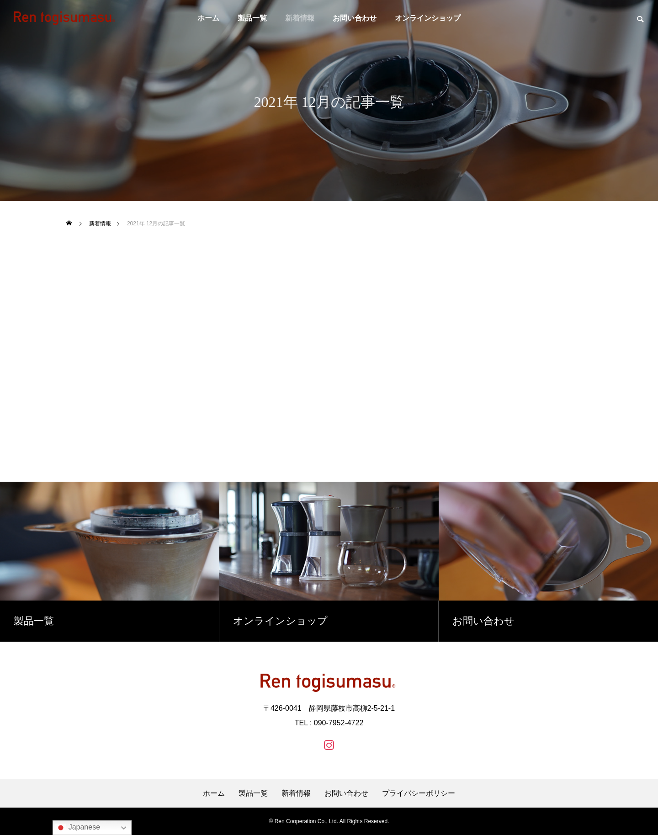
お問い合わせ (355, 18)
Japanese (77, 827)
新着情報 (299, 18)
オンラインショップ (428, 18)
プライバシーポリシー (418, 793)
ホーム (208, 18)
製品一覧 (252, 18)
